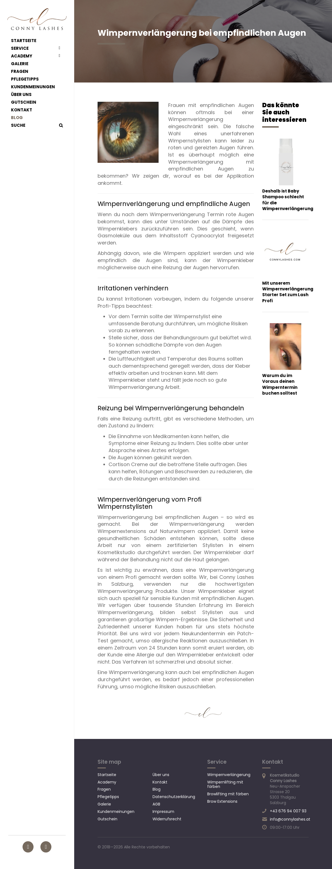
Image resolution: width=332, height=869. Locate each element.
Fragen (19, 71)
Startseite (23, 40)
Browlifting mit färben (228, 794)
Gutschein (23, 102)
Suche (18, 125)
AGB (156, 804)
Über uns (21, 94)
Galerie (19, 63)
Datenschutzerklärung (174, 796)
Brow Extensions (222, 801)
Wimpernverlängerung (228, 774)
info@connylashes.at (290, 819)
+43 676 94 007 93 (288, 811)
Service (20, 48)
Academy (21, 56)
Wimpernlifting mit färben (225, 784)
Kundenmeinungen (33, 86)
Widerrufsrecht (167, 819)
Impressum (163, 811)
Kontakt (21, 110)
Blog (17, 117)
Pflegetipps (25, 79)
